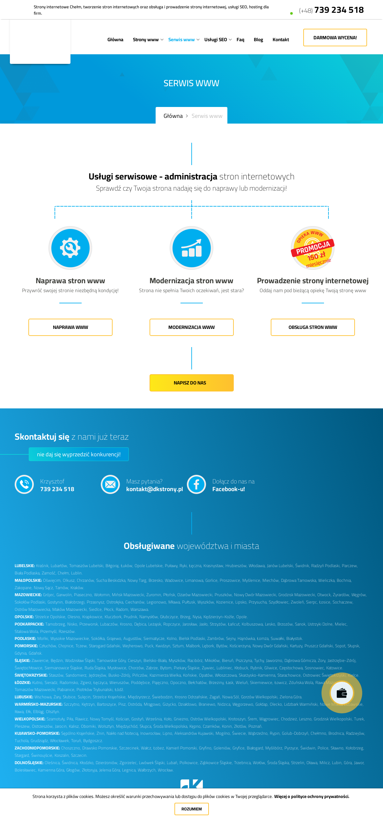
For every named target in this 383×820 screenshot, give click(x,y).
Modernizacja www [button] (191, 327)
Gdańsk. (35, 653)
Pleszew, (23, 726)
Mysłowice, (117, 668)
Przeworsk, (89, 624)
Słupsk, (354, 646)
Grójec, (49, 595)
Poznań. (255, 726)
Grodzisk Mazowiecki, (297, 595)
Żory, (322, 660)
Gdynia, (21, 653)
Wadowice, (174, 580)
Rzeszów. (67, 631)
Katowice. (334, 668)
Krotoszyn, (237, 719)
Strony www (146, 39)
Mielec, (341, 624)
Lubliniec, (225, 668)
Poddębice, (141, 683)
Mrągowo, (152, 704)
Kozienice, (225, 602)
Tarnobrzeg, (55, 624)
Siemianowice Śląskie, (64, 668)
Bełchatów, (198, 683)
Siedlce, (96, 609)
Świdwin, (308, 748)
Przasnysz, (96, 602)
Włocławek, (60, 741)
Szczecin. (79, 755)
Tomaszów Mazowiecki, (35, 690)
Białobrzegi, (75, 602)
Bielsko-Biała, (155, 660)
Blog (258, 39)
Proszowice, (230, 580)
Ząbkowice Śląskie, (216, 763)
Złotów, (240, 726)
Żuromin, (154, 595)
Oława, (312, 763)
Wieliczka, (326, 580)
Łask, (230, 683)
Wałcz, (146, 748)
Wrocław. (165, 770)
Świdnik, (302, 566)
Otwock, (324, 595)
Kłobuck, (241, 668)
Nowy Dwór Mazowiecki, (255, 595)
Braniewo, (207, 704)
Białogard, (255, 748)
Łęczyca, (100, 683)
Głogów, (73, 770)
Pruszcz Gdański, (319, 646)
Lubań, (172, 763)
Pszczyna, (244, 660)
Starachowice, (289, 675)
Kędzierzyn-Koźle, (219, 617)
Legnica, (129, 770)
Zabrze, (152, 668)
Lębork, (208, 646)
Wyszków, (206, 602)
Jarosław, (190, 624)
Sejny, (231, 638)
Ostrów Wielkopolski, (208, 719)
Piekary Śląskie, (187, 668)
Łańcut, (234, 624)
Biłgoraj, (113, 566)
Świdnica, (70, 763)
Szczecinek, (129, 748)
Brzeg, (185, 617)
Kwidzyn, (163, 646)
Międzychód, (127, 726)
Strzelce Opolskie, (50, 617)
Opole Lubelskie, (149, 566)
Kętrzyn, (89, 704)
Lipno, (168, 733)
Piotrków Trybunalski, (95, 690)
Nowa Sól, (231, 697)
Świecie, (239, 733)
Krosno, (126, 624)
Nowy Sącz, (44, 588)
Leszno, (306, 719)
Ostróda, (135, 704)
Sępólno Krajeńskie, (78, 733)
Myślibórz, (274, 748)
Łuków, (127, 566)
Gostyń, (137, 719)
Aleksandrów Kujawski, (194, 733)
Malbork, (193, 646)
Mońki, (43, 638)
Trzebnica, (243, 763)
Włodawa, (257, 566)
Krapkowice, (92, 617)
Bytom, (166, 668)
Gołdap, (262, 704)
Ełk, (29, 712)
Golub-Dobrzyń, (295, 733)
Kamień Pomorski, (182, 748)
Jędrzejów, (98, 675)
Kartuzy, (296, 646)
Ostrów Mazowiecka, (33, 609)
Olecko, (276, 704)
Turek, (359, 719)
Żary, (58, 697)
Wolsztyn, (106, 726)
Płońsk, (169, 595)
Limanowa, (194, 580)
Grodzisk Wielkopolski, (333, 719)
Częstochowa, (291, 668)
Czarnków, (212, 726)
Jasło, (204, 624)
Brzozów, (285, 624)
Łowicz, (281, 683)
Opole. (241, 617)
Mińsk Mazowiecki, (128, 595)
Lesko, (270, 624)
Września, (154, 719)
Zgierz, (86, 683)
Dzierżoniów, (107, 763)
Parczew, (350, 566)
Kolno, (172, 638)
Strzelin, (298, 763)
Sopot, (340, 646)
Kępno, (195, 726)
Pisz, (122, 704)
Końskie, (190, 675)
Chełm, (64, 573)
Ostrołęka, (115, 602)
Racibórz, (195, 660)
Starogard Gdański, (105, 646)
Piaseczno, (83, 595)
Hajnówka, (247, 638)
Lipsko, (241, 602)
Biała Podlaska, (28, 573)
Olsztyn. (53, 712)
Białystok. (294, 638)
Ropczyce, (172, 624)
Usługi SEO (215, 39)
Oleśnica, (53, 763)
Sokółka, (98, 638)
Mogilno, (223, 733)
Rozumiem (191, 809)
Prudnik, (131, 617)
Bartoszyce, (107, 704)
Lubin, (337, 763)
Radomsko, (69, 683)
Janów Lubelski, (280, 566)
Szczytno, (72, 704)
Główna (115, 39)
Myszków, (177, 660)
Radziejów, (355, 733)
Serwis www (181, 39)
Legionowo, (157, 602)
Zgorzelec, (129, 763)
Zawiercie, (40, 660)
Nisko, (72, 624)
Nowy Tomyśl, (102, 719)
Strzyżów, (218, 624)
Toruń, (76, 741)
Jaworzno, (274, 660)
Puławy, (171, 566)
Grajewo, (114, 638)
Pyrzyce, (291, 748)
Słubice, (70, 697)
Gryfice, (239, 748)
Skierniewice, (261, 683)
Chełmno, (319, 733)
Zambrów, (216, 638)
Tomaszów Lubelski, (86, 566)
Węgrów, (359, 595)
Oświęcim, (52, 580)
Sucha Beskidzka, (111, 580)
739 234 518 (331, 6)
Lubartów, (59, 566)
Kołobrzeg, (355, 748)
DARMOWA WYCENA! (335, 37)
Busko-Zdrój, (119, 675)
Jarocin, (61, 726)
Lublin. (76, 573)
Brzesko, (156, 580)
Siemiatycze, (155, 638)
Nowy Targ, (137, 580)
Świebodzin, (162, 697)
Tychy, (259, 660)
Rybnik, (256, 668)
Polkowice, (189, 763)
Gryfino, (205, 748)
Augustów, (132, 638)
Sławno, (337, 748)
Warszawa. (139, 609)
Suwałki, (278, 638)
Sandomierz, (76, 675)
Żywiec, (208, 668)
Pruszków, (224, 595)
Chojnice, (66, 646)
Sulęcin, (85, 697)
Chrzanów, (86, 580)
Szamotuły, (56, 719)
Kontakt (281, 39)
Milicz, (325, 763)
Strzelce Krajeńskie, (110, 697)
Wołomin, (102, 595)
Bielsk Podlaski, (192, 638)
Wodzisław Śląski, (80, 660)
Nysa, (197, 617)
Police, (323, 748)
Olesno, (74, 617)
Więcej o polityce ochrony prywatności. (311, 796)
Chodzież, (289, 719)
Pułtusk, (189, 602)
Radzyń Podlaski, (326, 566)
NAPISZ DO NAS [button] (191, 382)
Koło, (168, 719)
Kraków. (77, 588)
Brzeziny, (217, 683)
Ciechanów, (135, 602)
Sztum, (179, 646)
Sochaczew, (343, 602)
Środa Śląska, (278, 763)
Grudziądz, (40, 741)
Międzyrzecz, (139, 697)
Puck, (149, 646)
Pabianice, (66, 690)
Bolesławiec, (26, 770)
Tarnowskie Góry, (112, 660)
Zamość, (49, 573)
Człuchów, (48, 646)
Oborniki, (89, 726)
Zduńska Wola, (301, 683)
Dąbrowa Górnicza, (300, 660)
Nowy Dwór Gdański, (271, 646)
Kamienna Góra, (51, 770)
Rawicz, (82, 719)
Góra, (348, 763)
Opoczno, (178, 683)
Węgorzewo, (243, 704)
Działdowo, (187, 704)
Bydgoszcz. (93, 741)
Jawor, (359, 763)
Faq (240, 39)
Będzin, (57, 660)
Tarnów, (62, 588)
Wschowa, (43, 697)
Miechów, (271, 580)
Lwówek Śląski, (152, 763)
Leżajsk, (155, 624)
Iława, (20, 712)
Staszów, (56, 675)
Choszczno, (71, 748)
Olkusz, (69, 580)
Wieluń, (242, 683)
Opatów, (206, 675)
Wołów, (259, 763)
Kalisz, (74, 726)
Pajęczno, (160, 683)
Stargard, (22, 755)
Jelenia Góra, (110, 770)
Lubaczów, (109, 624)
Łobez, (159, 748)
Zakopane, (24, 588)
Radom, (122, 609)
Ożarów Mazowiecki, (195, 595)
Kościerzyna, (240, 646)
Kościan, (123, 719)
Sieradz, (51, 683)
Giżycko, (170, 704)
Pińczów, (140, 675)
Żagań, (215, 697)
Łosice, (325, 602)
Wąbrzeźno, (258, 733)
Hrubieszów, (236, 566)
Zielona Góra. (291, 697)
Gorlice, (211, 580)
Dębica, (140, 624)
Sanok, (300, 624)
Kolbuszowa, (253, 624)
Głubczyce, (169, 617)
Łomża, (263, 638)
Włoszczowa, (226, 675)
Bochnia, (344, 580)
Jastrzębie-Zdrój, (342, 660)
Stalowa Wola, (27, 631)
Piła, (70, 719)
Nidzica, (224, 704)
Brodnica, (336, 733)
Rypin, (275, 733)
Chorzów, (137, 668)
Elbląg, (39, 712)
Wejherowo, (133, 646)
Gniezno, (181, 719)
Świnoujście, (42, 755)
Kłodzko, (87, 763)
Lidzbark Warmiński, (301, 704)
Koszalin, (62, 755)
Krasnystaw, (213, 566)
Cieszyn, (135, 660)
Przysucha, (258, 602)
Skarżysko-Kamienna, (257, 675)
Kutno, (37, 683)
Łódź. (119, 690)
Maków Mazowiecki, (70, 609)
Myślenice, (251, 580)
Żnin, (101, 733)
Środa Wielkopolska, (170, 726)
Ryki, (184, 566)
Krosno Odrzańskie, (191, 697)
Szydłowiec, (279, 602)
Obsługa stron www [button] (313, 327)
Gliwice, (271, 668)
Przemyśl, (48, 631)
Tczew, (82, 646)
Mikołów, (213, 660)
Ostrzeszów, (43, 726)
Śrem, (253, 719)
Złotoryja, (90, 770)
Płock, (109, 609)
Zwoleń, (298, 602)
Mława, (174, 602)
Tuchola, (22, 741)
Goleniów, (222, 748)
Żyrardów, (341, 595)
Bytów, (222, 646)
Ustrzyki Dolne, (321, 624)
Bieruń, (228, 660)
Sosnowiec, (315, 668)
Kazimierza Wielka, (166, 675)
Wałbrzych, (147, 770)
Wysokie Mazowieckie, (70, 638)
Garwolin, (64, 595)
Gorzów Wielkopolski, (259, 697)
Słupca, (146, 726)
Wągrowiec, (269, 719)
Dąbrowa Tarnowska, (299, 580)
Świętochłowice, (29, 668)
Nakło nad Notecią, (123, 733)
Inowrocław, (150, 733)
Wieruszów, (119, 683)
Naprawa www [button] (70, 327)
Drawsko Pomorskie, (100, 748)
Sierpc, (312, 602)
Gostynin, (56, 602)
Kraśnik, (42, 566)
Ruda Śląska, (95, 668)
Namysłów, (149, 617)
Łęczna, (195, 566)
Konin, (227, 726)
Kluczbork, (113, 617)
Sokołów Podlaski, (30, 602)
